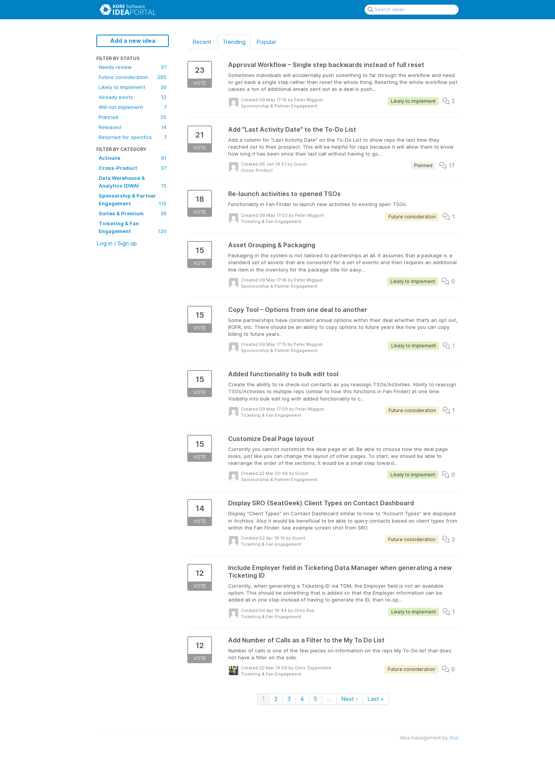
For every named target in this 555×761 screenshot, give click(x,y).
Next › (349, 698)
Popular (266, 41)
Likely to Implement (132, 87)
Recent (202, 41)
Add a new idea (132, 40)
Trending (234, 41)
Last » (375, 698)
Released (132, 127)
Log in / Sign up (116, 243)
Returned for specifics (132, 137)
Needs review (132, 67)
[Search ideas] (412, 10)
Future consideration (132, 77)
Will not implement (132, 107)
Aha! (454, 738)
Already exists (132, 97)
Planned (132, 117)
